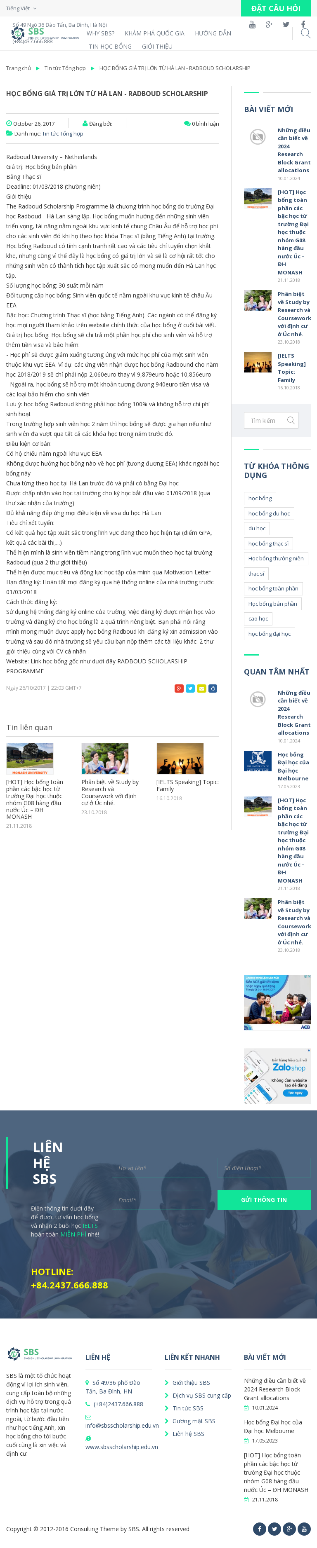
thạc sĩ (256, 573)
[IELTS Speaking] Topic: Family (187, 786)
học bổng (260, 498)
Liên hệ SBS (184, 1434)
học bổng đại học (269, 633)
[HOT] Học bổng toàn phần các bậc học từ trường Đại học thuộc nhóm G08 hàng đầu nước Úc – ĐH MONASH (34, 799)
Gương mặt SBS (190, 1421)
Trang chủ (18, 68)
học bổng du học (269, 513)
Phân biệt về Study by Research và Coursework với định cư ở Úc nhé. (110, 792)
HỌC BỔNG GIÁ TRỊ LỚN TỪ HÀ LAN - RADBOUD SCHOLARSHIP (175, 68)
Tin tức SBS (184, 1408)
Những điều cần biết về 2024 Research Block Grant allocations (294, 150)
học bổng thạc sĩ (268, 543)
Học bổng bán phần (272, 603)
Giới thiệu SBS (187, 1382)
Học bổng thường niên (276, 558)
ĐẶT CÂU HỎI (275, 8)
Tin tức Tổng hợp (65, 68)
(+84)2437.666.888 (114, 1404)
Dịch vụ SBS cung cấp (198, 1395)
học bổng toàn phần (273, 588)
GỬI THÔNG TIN (264, 1200)
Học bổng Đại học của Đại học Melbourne (293, 766)
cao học (258, 618)
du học (256, 528)
